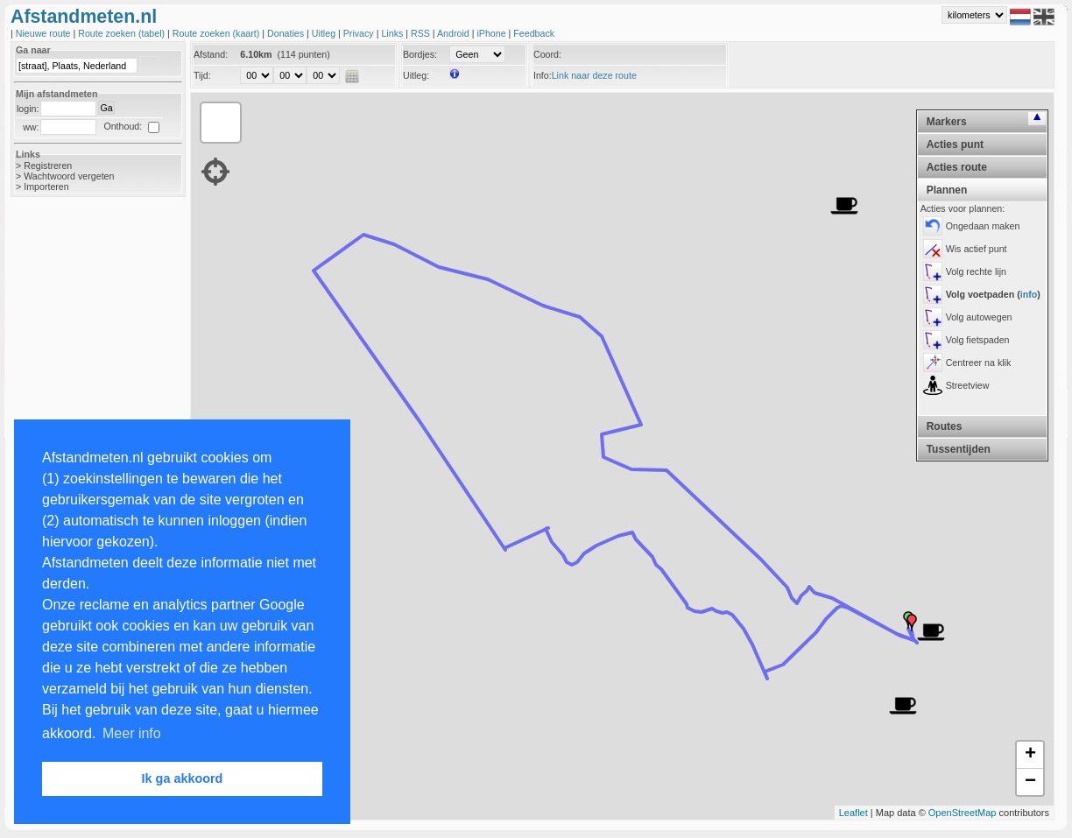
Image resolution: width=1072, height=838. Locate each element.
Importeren (46, 186)
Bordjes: (420, 54)
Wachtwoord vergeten (69, 176)
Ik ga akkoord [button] (182, 778)
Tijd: (202, 75)
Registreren (48, 165)
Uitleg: (416, 75)
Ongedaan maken (983, 226)
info (1029, 294)
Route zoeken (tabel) (122, 33)
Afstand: (211, 54)
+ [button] (1030, 755)
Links (393, 33)
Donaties (287, 33)
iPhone (492, 33)
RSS (422, 33)
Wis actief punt (976, 248)
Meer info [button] (131, 733)
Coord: (547, 54)
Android (454, 33)
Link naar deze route (594, 75)
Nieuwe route (45, 33)
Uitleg (325, 33)
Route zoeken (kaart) (217, 33)
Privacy (360, 33)
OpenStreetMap (962, 812)
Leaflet (853, 812)
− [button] (1030, 782)
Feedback (533, 33)
